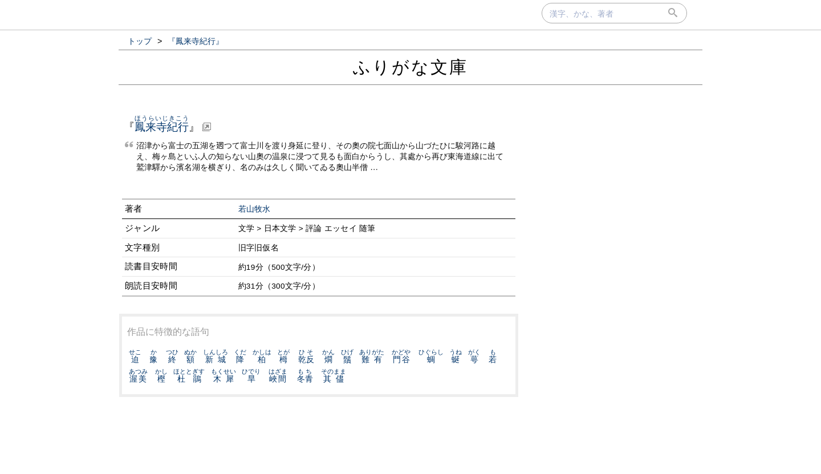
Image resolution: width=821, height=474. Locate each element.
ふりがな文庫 (410, 67)
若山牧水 (254, 209)
